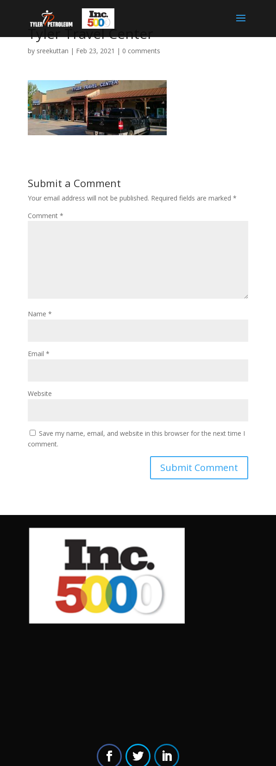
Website (40, 393)
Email (39, 353)
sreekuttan (53, 50)
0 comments (141, 50)
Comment (45, 215)
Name (40, 313)
